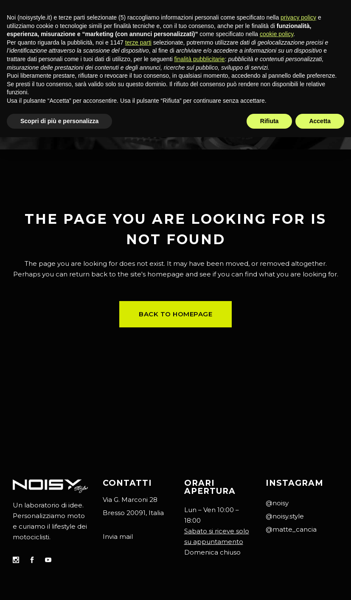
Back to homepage (175, 314)
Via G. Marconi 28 (130, 500)
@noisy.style (285, 516)
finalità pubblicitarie (199, 59)
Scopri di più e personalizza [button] (59, 121)
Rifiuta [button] (269, 121)
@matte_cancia (291, 529)
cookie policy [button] (276, 34)
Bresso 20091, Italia (133, 513)
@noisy (277, 503)
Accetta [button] (320, 121)
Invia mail (118, 536)
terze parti (138, 42)
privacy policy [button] (298, 17)
